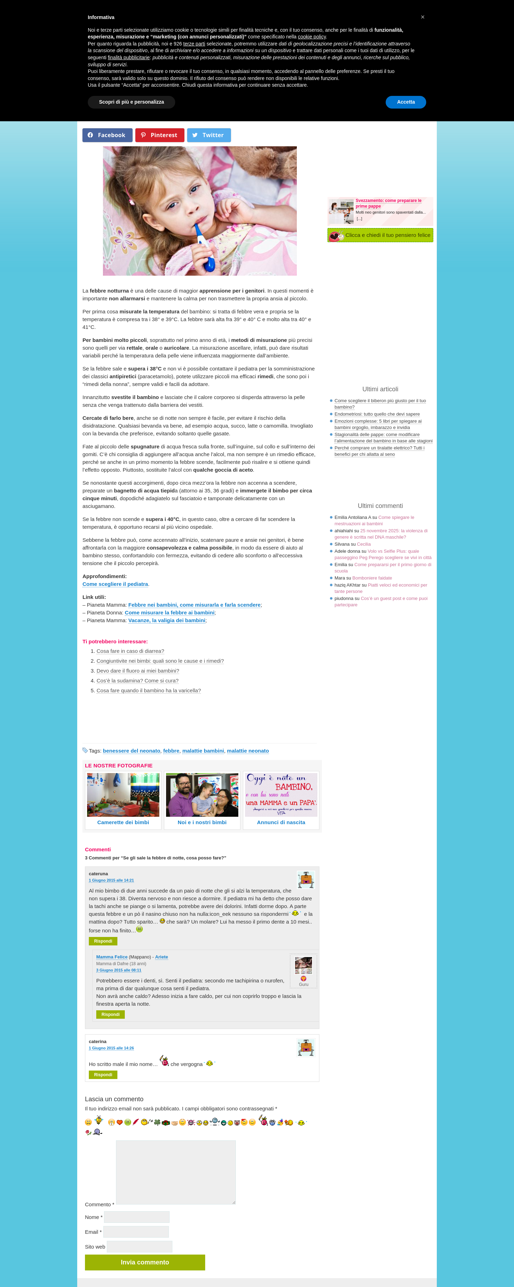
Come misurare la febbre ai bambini (169, 612)
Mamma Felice (112, 957)
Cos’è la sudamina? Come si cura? (138, 681)
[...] (359, 218)
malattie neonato (248, 751)
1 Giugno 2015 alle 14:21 (111, 880)
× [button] (423, 17)
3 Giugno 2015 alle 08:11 (118, 970)
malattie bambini (203, 751)
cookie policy (312, 36)
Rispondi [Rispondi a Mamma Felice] (111, 1014)
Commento (99, 1204)
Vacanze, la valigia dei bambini (166, 620)
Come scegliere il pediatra (115, 584)
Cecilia (364, 544)
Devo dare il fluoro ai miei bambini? (138, 671)
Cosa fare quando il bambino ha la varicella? (149, 690)
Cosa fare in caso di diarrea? (130, 651)
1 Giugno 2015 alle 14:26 (111, 1048)
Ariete (161, 957)
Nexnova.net (376, 1283)
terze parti (194, 44)
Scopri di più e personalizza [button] (131, 102)
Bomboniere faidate (372, 578)
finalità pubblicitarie (129, 57)
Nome (94, 1217)
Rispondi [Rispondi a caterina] (103, 1074)
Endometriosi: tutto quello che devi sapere (377, 414)
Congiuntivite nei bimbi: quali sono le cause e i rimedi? (160, 661)
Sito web (95, 1247)
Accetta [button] (406, 102)
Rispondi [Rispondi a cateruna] (103, 941)
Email (93, 1232)
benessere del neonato (131, 751)
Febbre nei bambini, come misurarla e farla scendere (194, 605)
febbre (171, 751)
